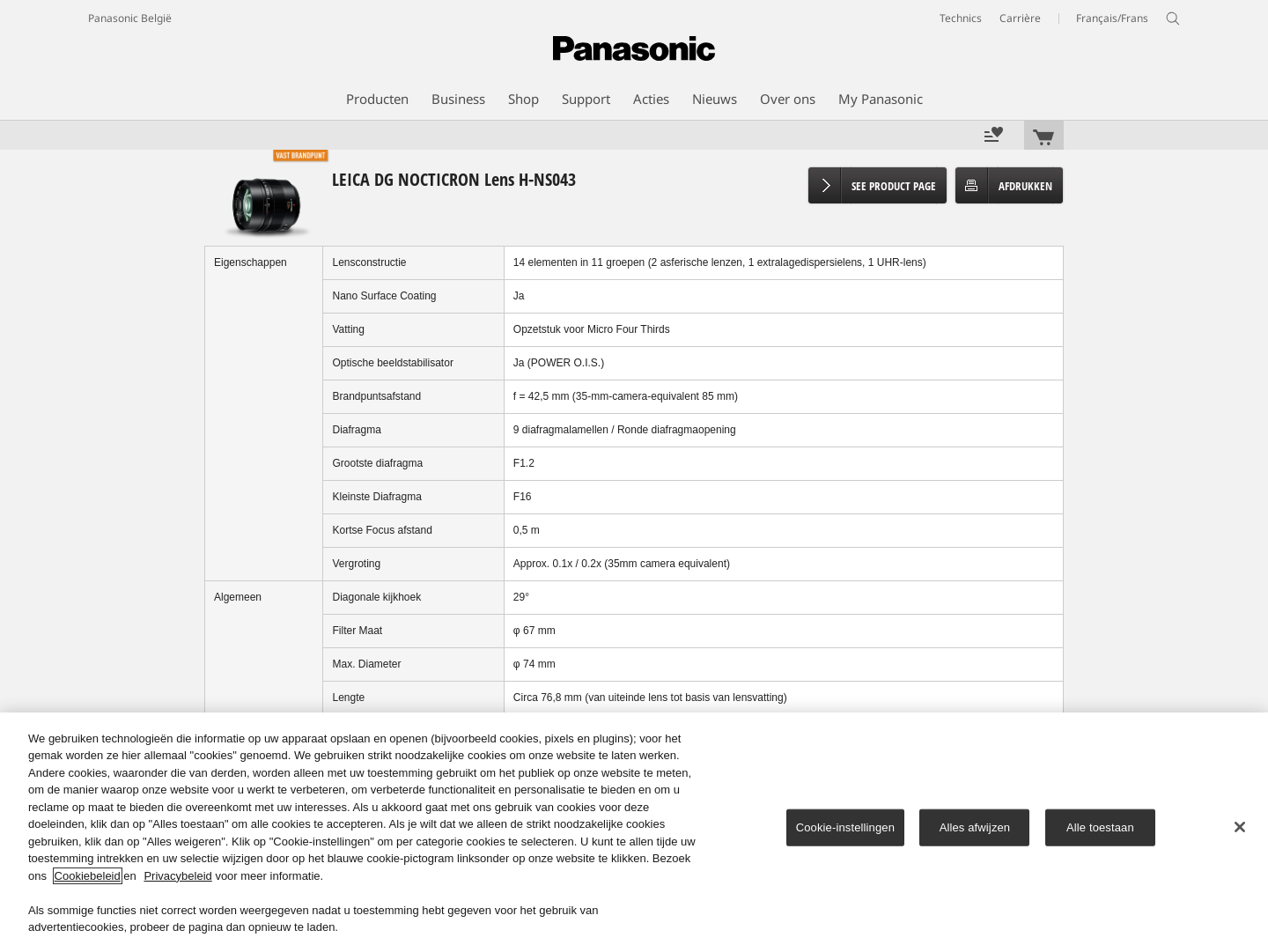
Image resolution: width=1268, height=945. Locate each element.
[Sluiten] (1239, 827)
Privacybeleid (177, 875)
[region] (634, 828)
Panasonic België (130, 18)
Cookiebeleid (88, 875)
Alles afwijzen (975, 827)
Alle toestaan (1100, 827)
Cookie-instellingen (845, 827)
